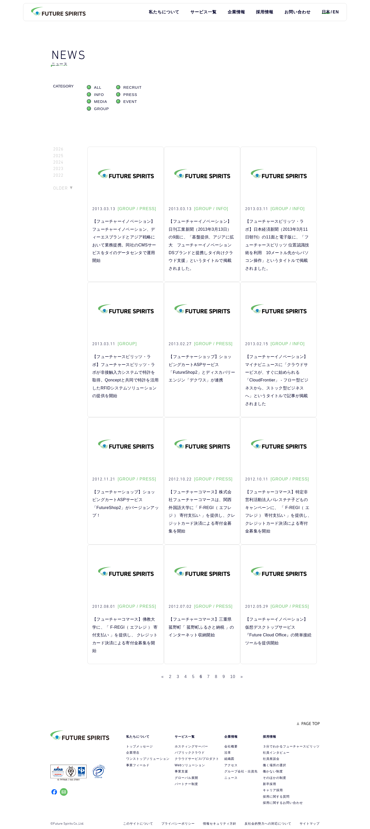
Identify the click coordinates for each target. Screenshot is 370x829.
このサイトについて (138, 823)
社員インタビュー (276, 752)
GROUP (101, 109)
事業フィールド (138, 765)
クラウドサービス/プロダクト (197, 759)
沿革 (227, 752)
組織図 (229, 759)
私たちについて (164, 12)
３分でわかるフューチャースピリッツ (291, 746)
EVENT (130, 102)
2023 (58, 168)
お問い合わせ (297, 12)
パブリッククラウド (190, 752)
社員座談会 (271, 759)
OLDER (60, 188)
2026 (58, 149)
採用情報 (264, 12)
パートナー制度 (186, 784)
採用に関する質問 (276, 796)
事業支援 (181, 771)
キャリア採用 (273, 790)
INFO (99, 95)
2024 (58, 162)
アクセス (231, 765)
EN (336, 12)
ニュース (231, 778)
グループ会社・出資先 (241, 771)
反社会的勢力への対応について (268, 823)
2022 (58, 175)
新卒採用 (269, 784)
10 (232, 676)
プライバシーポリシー (178, 823)
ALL (97, 87)
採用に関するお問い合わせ (283, 803)
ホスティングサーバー (191, 746)
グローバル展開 (186, 778)
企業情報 (236, 12)
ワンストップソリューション (148, 759)
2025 (58, 155)
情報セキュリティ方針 (219, 823)
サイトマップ (310, 823)
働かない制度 (273, 771)
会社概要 (231, 746)
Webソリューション (190, 765)
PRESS (130, 95)
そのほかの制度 (274, 778)
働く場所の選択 (274, 765)
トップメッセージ (139, 746)
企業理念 (133, 752)
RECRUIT (132, 87)
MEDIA (100, 102)
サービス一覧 (203, 12)
